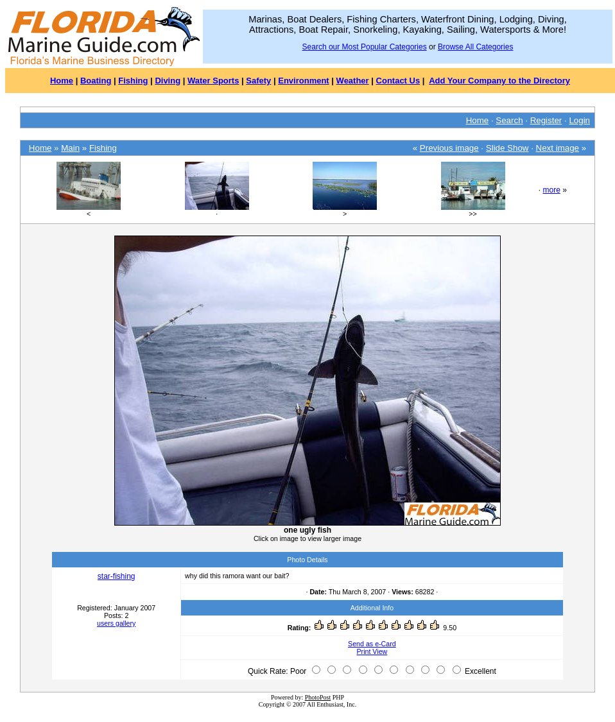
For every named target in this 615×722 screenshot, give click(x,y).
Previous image (449, 148)
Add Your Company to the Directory (499, 80)
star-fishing (116, 576)
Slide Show (507, 148)
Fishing (133, 80)
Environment (303, 80)
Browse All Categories (475, 46)
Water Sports (213, 80)
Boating (95, 80)
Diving (167, 80)
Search (509, 120)
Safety (258, 80)
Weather (352, 80)
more (551, 189)
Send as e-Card (372, 644)
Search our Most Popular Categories (364, 46)
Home (61, 80)
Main (70, 148)
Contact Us (398, 80)
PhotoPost (318, 697)
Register (546, 120)
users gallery (116, 623)
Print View (372, 651)
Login (579, 120)
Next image (557, 148)
